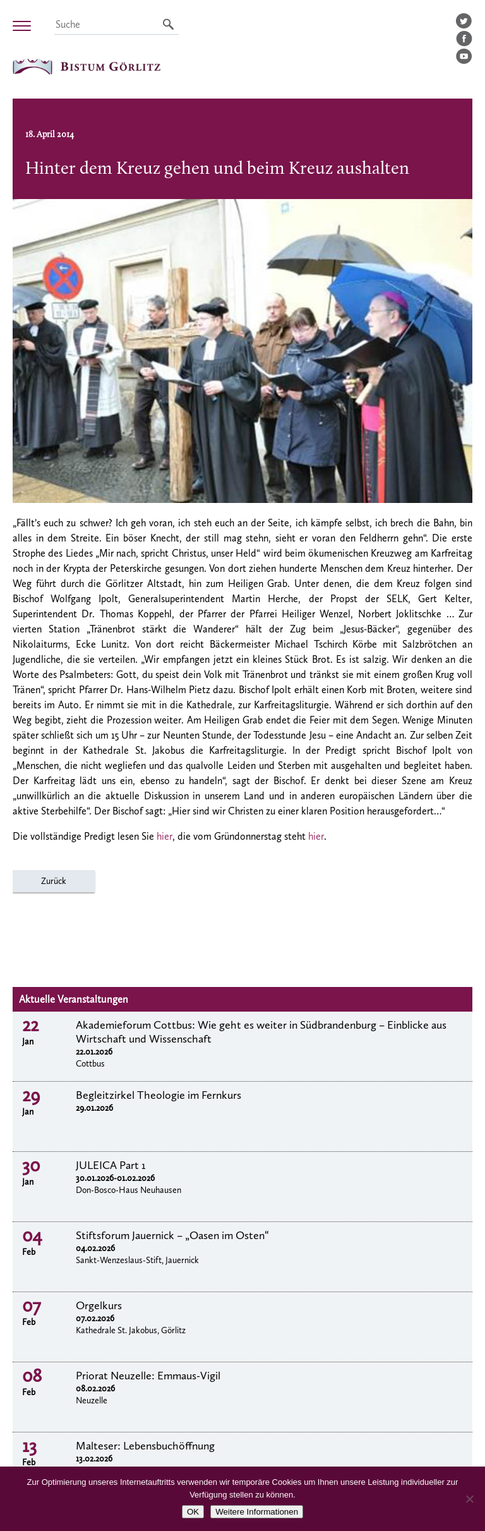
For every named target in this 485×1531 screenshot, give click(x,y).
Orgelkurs (99, 1305)
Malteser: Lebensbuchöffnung (145, 1446)
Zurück (53, 881)
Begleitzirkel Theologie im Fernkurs (158, 1095)
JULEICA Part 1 (111, 1165)
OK (193, 1511)
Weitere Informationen (256, 1511)
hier (164, 836)
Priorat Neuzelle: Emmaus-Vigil (148, 1376)
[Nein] (469, 1498)
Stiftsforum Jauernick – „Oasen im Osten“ (172, 1235)
